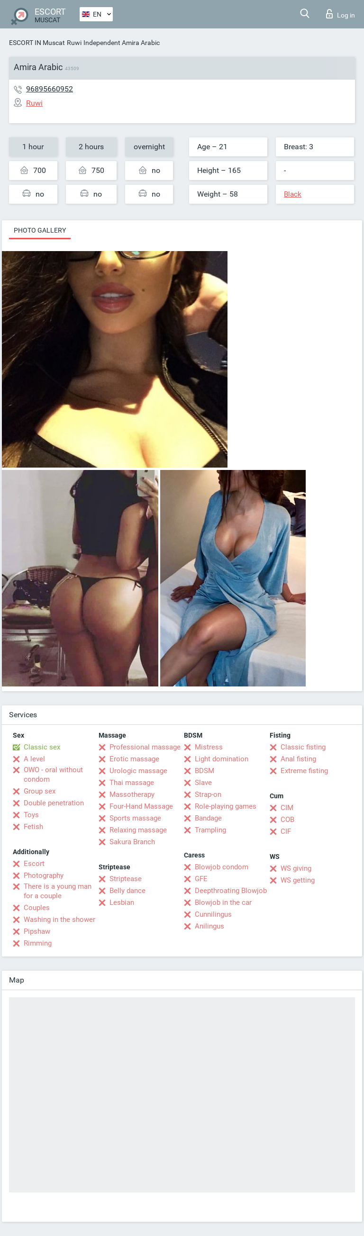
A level (34, 759)
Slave (203, 782)
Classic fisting (303, 747)
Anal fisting (298, 759)
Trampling (210, 830)
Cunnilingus (213, 914)
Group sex (39, 791)
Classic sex (42, 747)
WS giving (296, 868)
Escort (34, 863)
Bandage (208, 818)
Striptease (125, 879)
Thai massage (131, 782)
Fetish (33, 826)
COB (287, 819)
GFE (201, 879)
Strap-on (208, 794)
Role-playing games (225, 806)
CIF (286, 831)
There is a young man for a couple (57, 891)
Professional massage (145, 747)
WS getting (298, 880)
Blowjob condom (221, 867)
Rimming (38, 943)
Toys (31, 815)
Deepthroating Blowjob (231, 890)
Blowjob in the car (223, 902)
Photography (44, 875)
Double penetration (54, 803)
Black (292, 194)
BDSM (204, 771)
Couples (37, 907)
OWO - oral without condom (53, 775)
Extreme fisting (304, 771)
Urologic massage (138, 771)
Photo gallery (40, 230)
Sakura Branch (132, 842)
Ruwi (74, 42)
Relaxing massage (138, 830)
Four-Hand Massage (141, 806)
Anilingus (209, 926)
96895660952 (49, 88)
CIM (287, 807)
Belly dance (127, 890)
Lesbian (121, 902)
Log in (340, 14)
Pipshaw (37, 931)
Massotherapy (132, 794)
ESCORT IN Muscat (37, 42)
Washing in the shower (59, 919)
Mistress (209, 747)
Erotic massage (134, 759)
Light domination (221, 759)
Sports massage (135, 818)
